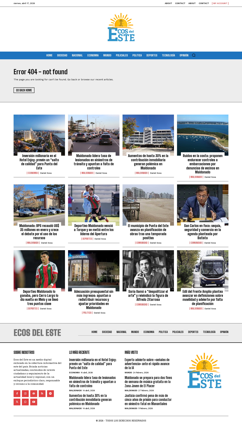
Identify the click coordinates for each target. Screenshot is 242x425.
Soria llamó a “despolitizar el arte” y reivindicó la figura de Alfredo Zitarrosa (148, 295)
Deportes (87, 239)
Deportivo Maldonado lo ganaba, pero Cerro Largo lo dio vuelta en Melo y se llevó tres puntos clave (39, 297)
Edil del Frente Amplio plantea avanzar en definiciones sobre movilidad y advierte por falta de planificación (202, 297)
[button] (193, 55)
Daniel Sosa (46, 173)
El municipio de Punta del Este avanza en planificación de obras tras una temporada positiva (148, 232)
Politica (87, 312)
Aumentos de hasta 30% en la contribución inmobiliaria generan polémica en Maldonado (148, 162)
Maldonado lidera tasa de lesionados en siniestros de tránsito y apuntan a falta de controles (94, 162)
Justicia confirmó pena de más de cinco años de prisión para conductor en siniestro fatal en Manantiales (148, 399)
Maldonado (87, 173)
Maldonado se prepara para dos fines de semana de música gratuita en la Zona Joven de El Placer (148, 382)
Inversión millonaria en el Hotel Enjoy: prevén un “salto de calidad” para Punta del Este (39, 162)
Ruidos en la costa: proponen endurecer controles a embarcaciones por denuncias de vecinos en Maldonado (203, 164)
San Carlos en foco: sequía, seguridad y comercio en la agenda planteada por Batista (202, 232)
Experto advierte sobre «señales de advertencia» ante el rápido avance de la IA (147, 364)
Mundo (128, 372)
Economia (33, 173)
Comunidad (141, 243)
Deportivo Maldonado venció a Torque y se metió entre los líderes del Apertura (94, 230)
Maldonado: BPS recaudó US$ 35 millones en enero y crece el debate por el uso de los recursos (39, 232)
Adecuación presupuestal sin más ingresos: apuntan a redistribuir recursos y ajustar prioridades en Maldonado (93, 299)
